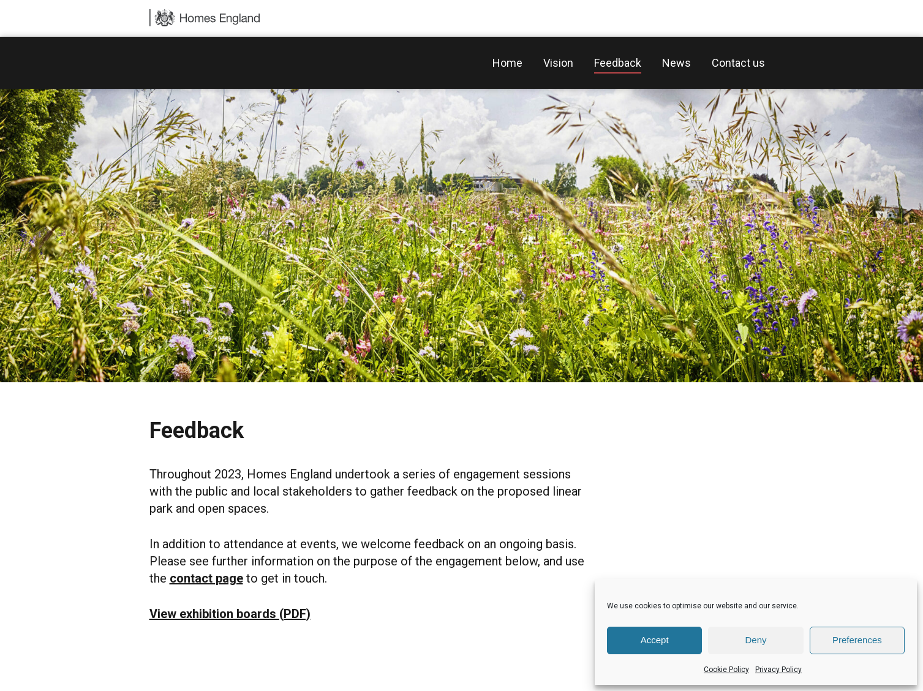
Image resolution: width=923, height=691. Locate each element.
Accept (655, 640)
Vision (558, 62)
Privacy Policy (778, 669)
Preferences (857, 640)
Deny (755, 640)
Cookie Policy (726, 669)
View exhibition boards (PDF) (230, 613)
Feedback (617, 62)
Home (507, 62)
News (676, 62)
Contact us (738, 62)
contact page (206, 578)
